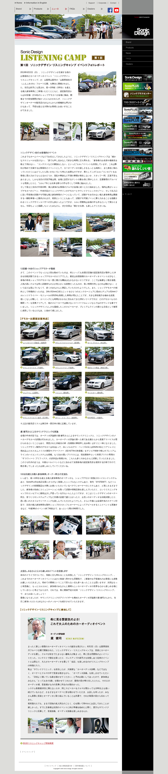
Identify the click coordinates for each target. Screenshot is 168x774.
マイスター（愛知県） (94, 393)
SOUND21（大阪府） (94, 418)
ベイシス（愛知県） (61, 393)
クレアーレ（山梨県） (29, 393)
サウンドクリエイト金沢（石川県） (34, 418)
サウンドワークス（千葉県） (32, 368)
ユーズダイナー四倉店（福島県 (33, 343)
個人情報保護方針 (65, 766)
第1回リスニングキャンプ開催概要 (37, 743)
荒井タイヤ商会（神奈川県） (97, 368)
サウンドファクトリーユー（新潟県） (66, 343)
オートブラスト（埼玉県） (96, 343)
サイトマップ (51, 766)
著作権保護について (82, 766)
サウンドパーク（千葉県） (64, 368)
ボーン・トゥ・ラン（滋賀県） (65, 418)
